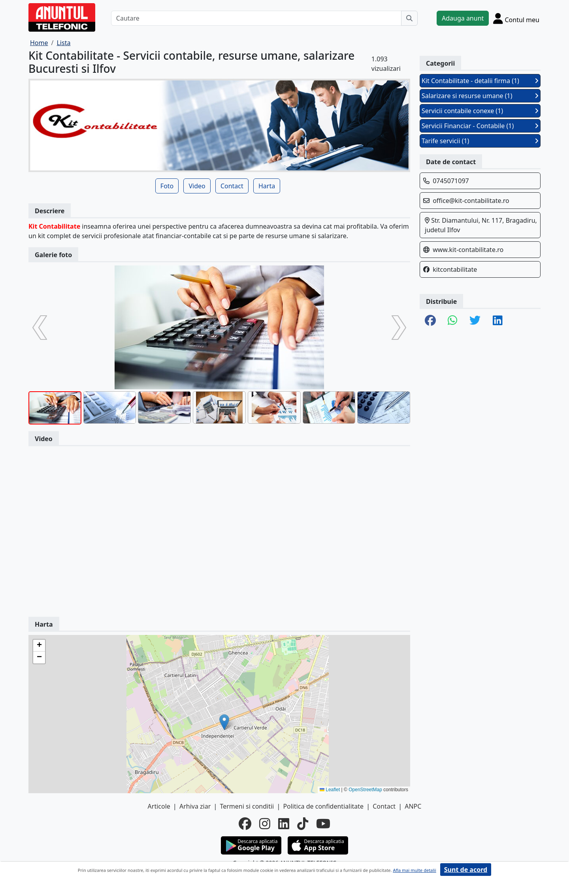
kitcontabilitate (455, 269)
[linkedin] (283, 823)
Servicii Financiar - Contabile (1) (480, 125)
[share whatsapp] (453, 321)
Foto (166, 186)
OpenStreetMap (365, 789)
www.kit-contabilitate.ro (468, 249)
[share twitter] (475, 321)
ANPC (413, 806)
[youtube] (323, 823)
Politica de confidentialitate (323, 806)
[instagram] (264, 823)
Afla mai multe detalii (414, 870)
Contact (231, 186)
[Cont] (516, 18)
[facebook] (245, 823)
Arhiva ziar (195, 806)
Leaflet (330, 789)
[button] (224, 722)
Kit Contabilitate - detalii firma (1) (480, 80)
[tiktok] (302, 823)
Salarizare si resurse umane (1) (480, 95)
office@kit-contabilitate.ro (471, 200)
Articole (159, 806)
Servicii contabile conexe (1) (480, 110)
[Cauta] (409, 18)
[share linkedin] (498, 321)
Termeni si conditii (247, 806)
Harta (266, 186)
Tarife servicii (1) (480, 140)
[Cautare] (256, 18)
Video (196, 186)
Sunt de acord (465, 869)
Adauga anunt (463, 18)
